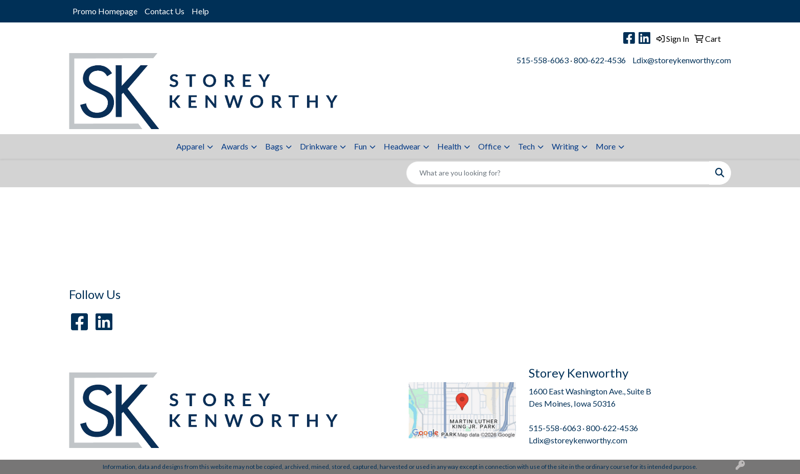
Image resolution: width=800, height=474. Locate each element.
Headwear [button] (402, 146)
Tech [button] (526, 146)
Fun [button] (360, 146)
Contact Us (164, 11)
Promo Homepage (105, 11)
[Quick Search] (558, 173)
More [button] (606, 146)
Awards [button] (234, 146)
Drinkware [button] (318, 146)
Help (200, 11)
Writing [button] (565, 146)
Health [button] (449, 146)
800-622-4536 (600, 60)
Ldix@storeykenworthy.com (681, 60)
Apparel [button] (190, 146)
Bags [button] (274, 146)
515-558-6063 (542, 60)
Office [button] (489, 146)
